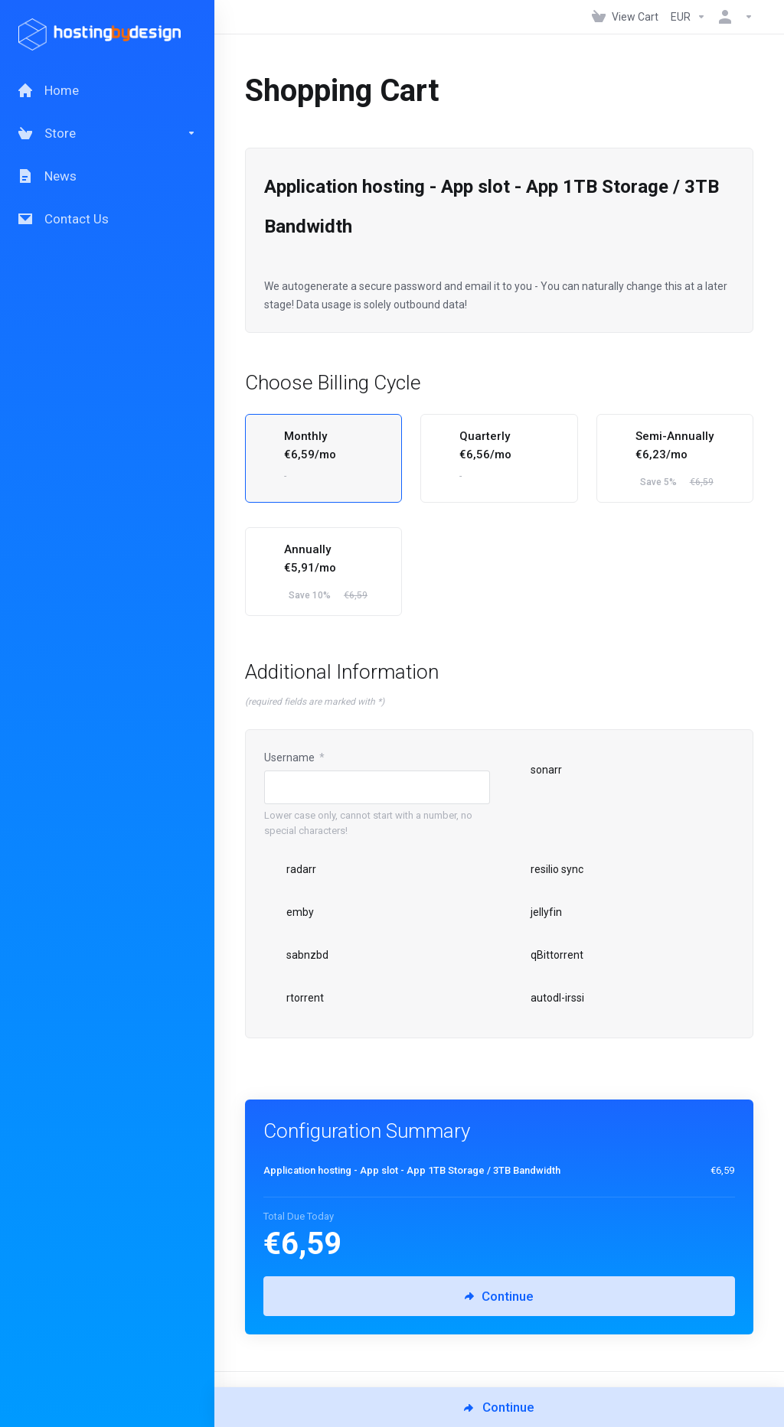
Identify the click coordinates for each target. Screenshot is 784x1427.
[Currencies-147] (688, 17)
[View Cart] (625, 17)
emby (289, 912)
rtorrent (294, 998)
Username (294, 757)
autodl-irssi (546, 998)
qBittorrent (545, 955)
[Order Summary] (508, 1170)
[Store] (107, 133)
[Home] (107, 90)
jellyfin (535, 912)
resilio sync (545, 869)
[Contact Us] (107, 218)
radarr (290, 869)
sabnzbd (296, 955)
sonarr (535, 770)
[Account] (732, 17)
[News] (107, 176)
